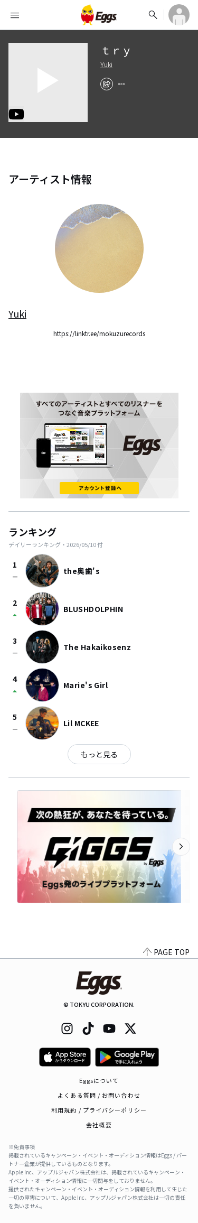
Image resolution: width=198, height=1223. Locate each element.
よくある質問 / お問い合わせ (99, 1095)
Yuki (106, 64)
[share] (106, 84)
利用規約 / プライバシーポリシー (99, 1110)
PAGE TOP (166, 952)
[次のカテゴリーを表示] (181, 847)
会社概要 (98, 1124)
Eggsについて (99, 1080)
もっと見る (99, 754)
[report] (121, 84)
